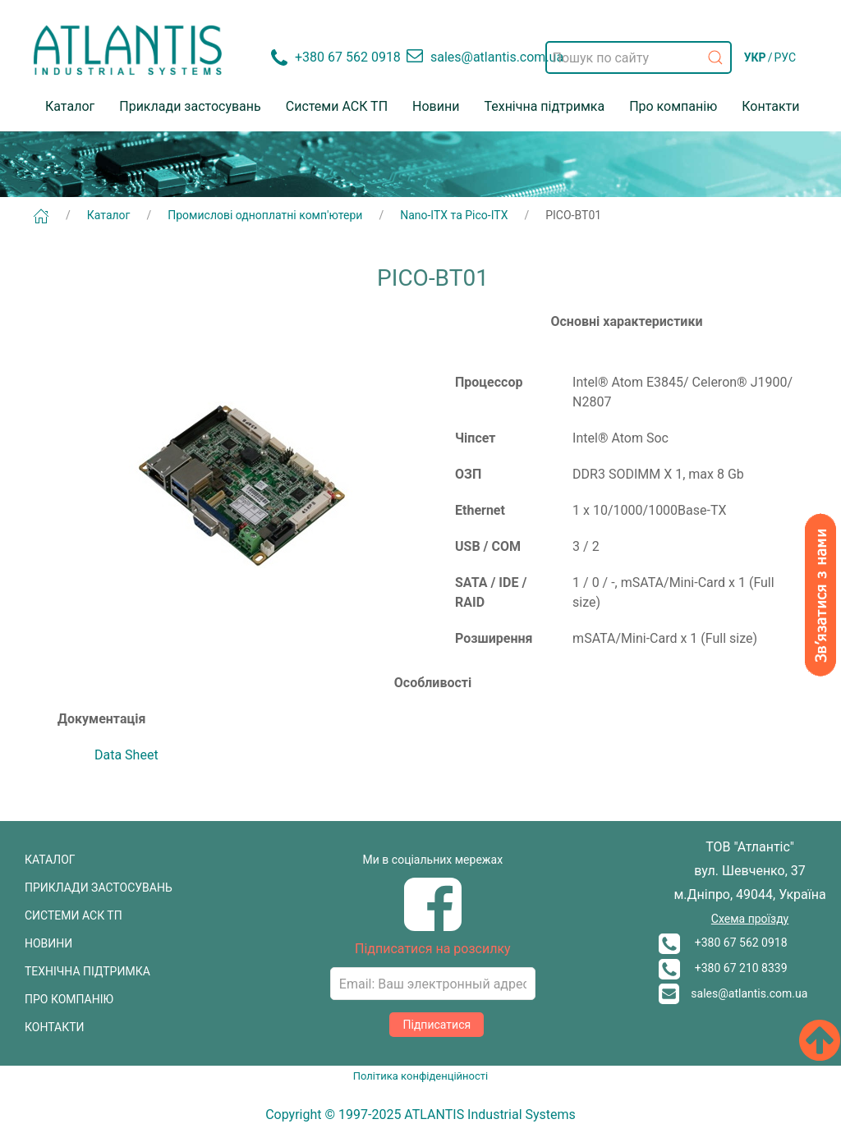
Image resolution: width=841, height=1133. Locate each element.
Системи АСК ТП (337, 106)
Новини (435, 106)
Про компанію (673, 106)
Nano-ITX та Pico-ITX (454, 215)
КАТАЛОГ (50, 859)
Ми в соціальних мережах (433, 859)
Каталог (69, 106)
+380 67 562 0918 (723, 942)
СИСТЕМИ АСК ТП (73, 915)
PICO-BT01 (573, 215)
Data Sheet (126, 755)
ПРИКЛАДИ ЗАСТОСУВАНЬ (98, 887)
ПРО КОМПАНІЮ (69, 999)
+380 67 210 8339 (723, 968)
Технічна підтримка (544, 106)
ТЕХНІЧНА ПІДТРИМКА (87, 971)
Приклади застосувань (190, 106)
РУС (785, 57)
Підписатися (436, 1024)
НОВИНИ (48, 943)
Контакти (770, 106)
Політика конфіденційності (420, 1076)
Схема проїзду (749, 918)
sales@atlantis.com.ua (733, 993)
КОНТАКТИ (55, 1027)
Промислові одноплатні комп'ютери (265, 215)
